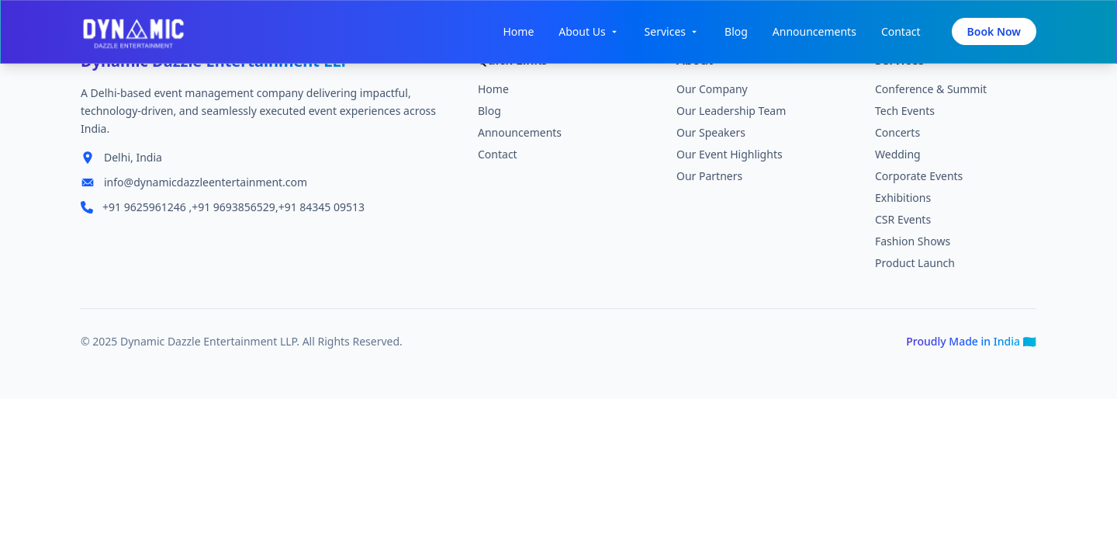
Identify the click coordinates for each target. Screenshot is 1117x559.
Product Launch (915, 265)
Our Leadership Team (731, 113)
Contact (901, 31)
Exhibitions (903, 200)
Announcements (814, 31)
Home (518, 31)
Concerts (897, 134)
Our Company (712, 91)
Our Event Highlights (729, 156)
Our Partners (709, 178)
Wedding (898, 156)
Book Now (994, 31)
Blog (736, 31)
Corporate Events (919, 178)
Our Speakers (710, 134)
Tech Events (905, 113)
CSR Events (903, 221)
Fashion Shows (912, 243)
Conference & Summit (931, 91)
